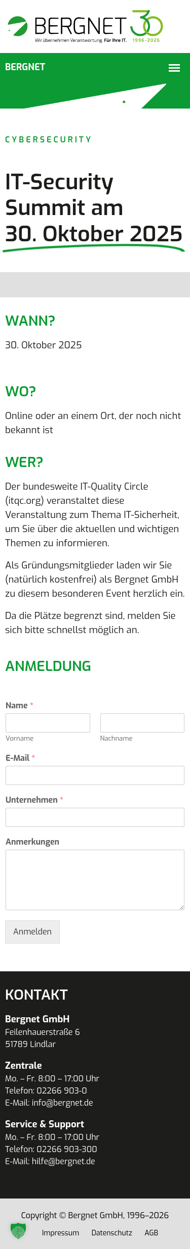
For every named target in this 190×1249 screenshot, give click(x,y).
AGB (151, 1233)
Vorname (19, 739)
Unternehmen (34, 800)
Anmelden (32, 931)
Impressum (61, 1233)
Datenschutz (112, 1233)
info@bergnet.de (62, 1103)
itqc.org (24, 500)
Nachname (116, 739)
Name (19, 706)
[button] (18, 1231)
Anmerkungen (32, 842)
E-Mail (20, 758)
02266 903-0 (61, 1090)
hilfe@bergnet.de (63, 1161)
